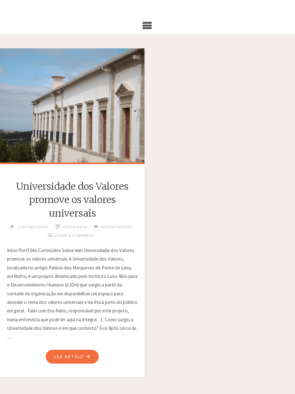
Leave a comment (75, 235)
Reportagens (116, 227)
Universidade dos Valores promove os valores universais (72, 199)
